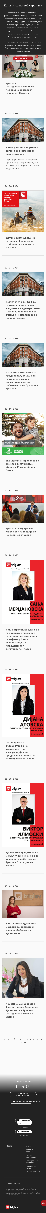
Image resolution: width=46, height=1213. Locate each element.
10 (41, 1039)
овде (26, 51)
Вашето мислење (33, 1172)
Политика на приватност (23, 37)
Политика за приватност (31, 1167)
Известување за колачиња (32, 1161)
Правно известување (31, 1156)
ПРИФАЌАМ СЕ (23, 58)
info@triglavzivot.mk (24, 1102)
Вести (9, 1146)
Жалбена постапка (29, 1150)
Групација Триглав (13, 1183)
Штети (28, 1146)
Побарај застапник (23, 1094)
